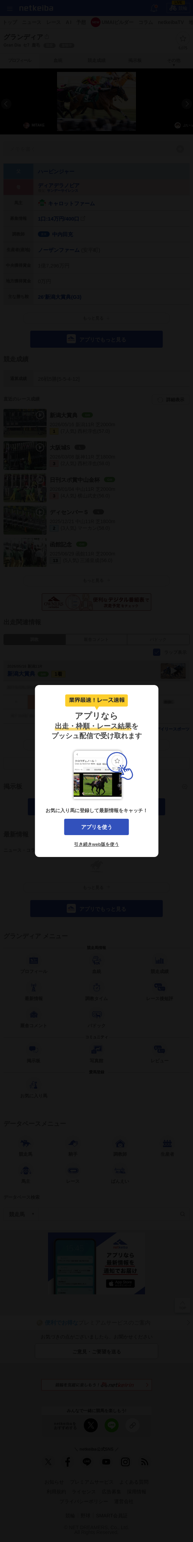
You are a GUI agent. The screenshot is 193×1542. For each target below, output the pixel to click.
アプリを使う (96, 827)
